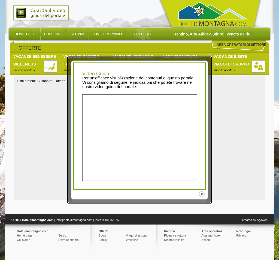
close (202, 193)
